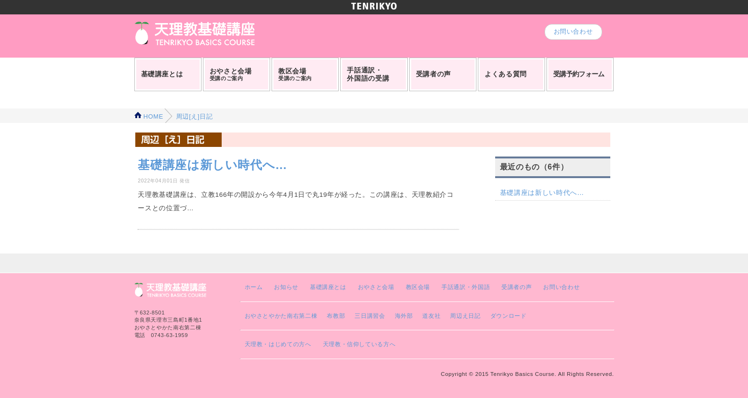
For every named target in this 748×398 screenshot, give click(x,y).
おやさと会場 (376, 287)
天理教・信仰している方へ (359, 344)
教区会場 (418, 287)
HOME (149, 116)
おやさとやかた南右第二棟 (281, 316)
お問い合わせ (573, 31)
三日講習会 (370, 316)
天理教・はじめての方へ (278, 344)
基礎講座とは (328, 287)
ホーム (254, 287)
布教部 (336, 316)
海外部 (404, 316)
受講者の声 (516, 287)
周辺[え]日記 (193, 116)
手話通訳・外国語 (465, 287)
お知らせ (286, 287)
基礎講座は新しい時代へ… (542, 192)
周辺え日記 (465, 316)
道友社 (431, 316)
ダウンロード (508, 316)
